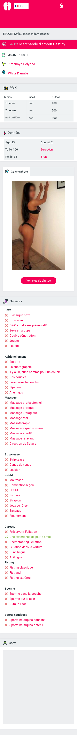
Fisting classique (21, 567)
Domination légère (22, 485)
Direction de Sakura (22, 443)
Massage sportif (20, 433)
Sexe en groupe (19, 330)
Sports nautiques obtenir (26, 625)
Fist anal (15, 572)
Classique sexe (19, 315)
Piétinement (17, 516)
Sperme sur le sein (22, 599)
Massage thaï (18, 418)
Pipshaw (15, 387)
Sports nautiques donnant (27, 620)
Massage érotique (21, 408)
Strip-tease (16, 459)
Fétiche (14, 346)
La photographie (20, 367)
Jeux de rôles (18, 505)
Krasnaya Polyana (18, 64)
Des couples (17, 377)
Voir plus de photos (38, 280)
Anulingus (16, 392)
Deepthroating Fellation (25, 542)
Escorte (14, 362)
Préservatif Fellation (23, 532)
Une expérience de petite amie (30, 537)
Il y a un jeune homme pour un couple (35, 372)
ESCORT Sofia (12, 33)
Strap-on (15, 500)
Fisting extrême (20, 578)
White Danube (15, 72)
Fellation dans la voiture (25, 547)
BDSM (13, 490)
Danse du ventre (20, 464)
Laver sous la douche (24, 382)
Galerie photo (16, 171)
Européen (47, 149)
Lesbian (14, 470)
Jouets (14, 341)
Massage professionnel (25, 403)
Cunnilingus (17, 552)
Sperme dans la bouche (25, 594)
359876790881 (18, 55)
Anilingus (15, 557)
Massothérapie (19, 423)
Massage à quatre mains (26, 428)
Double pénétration (22, 335)
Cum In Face (17, 604)
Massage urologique (23, 413)
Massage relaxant (21, 438)
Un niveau (16, 320)
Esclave (14, 495)
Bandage (15, 510)
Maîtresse (16, 480)
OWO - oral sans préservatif (28, 325)
